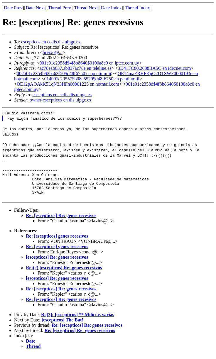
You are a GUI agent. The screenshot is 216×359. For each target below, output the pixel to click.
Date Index (111, 7)
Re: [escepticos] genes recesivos (57, 241)
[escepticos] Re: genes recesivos (57, 262)
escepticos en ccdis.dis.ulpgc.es (50, 41)
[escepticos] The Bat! (62, 325)
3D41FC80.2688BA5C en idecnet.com (154, 68)
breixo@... (53, 52)
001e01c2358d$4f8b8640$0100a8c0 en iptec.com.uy (89, 62)
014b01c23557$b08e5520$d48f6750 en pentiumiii (91, 78)
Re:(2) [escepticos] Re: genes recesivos (64, 272)
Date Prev (13, 7)
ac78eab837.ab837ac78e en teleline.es (75, 68)
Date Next (35, 7)
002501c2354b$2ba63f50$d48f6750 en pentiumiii (64, 73)
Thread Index (137, 7)
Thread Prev (59, 7)
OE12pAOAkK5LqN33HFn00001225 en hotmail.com (68, 84)
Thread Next (86, 7)
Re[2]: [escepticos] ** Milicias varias (77, 319)
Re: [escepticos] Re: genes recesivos (61, 220)
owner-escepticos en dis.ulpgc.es (60, 99)
